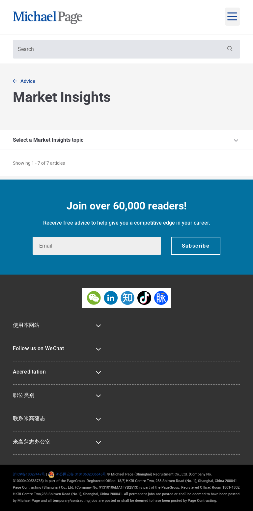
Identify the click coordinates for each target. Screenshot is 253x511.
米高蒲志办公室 (31, 442)
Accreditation (29, 372)
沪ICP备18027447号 (29, 474)
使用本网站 (26, 325)
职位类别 (23, 395)
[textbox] (126, 49)
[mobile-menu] (232, 17)
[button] (229, 49)
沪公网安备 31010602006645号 (77, 474)
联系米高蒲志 (29, 418)
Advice (27, 81)
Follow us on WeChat (38, 348)
